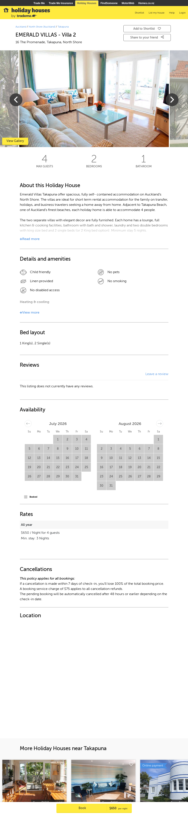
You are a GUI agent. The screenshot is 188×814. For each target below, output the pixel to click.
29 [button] (58, 476)
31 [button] (76, 476)
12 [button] (29, 458)
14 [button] (48, 458)
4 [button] (86, 439)
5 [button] (29, 448)
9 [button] (67, 448)
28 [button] (48, 476)
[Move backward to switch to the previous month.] (28, 423)
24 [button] (77, 467)
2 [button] (67, 439)
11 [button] (86, 448)
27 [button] (38, 476)
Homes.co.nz (146, 3)
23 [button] (67, 467)
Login (182, 12)
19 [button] (29, 467)
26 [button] (29, 476)
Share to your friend (147, 37)
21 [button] (48, 467)
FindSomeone (109, 3)
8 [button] (58, 448)
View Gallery (15, 141)
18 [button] (86, 458)
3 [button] (77, 439)
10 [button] (77, 448)
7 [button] (48, 448)
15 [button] (57, 458)
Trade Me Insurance (61, 3)
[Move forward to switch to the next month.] (159, 423)
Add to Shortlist (147, 28)
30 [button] (67, 476)
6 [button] (39, 448)
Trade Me (39, 3)
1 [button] (58, 439)
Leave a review (156, 374)
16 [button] (67, 458)
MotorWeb (128, 3)
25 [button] (86, 467)
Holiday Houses (86, 3)
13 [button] (38, 458)
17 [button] (76, 458)
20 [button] (39, 467)
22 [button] (58, 467)
